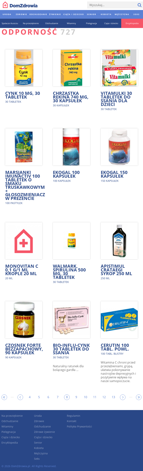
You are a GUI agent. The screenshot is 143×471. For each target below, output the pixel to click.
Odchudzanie (9, 421)
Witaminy (7, 426)
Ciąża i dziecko (10, 437)
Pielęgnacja (8, 432)
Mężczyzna (41, 453)
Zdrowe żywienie (44, 432)
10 (85, 397)
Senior (38, 442)
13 (113, 397)
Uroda (38, 415)
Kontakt (71, 421)
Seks (37, 458)
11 (94, 397)
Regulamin (73, 415)
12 (104, 397)
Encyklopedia (9, 442)
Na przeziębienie (12, 415)
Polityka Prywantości (79, 426)
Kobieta (39, 448)
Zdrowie (39, 421)
